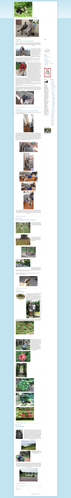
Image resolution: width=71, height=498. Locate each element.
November (53, 86)
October (53, 87)
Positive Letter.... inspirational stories (49, 63)
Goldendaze (46, 59)
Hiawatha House (47, 60)
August (53, 90)
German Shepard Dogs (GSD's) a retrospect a (26, 219)
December (53, 85)
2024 (52, 80)
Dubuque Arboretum (20, 291)
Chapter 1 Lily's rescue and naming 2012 (25, 41)
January (53, 112)
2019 (52, 113)
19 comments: (25, 107)
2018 (52, 114)
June (52, 92)
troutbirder (46, 83)
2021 (52, 83)
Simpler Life (46, 64)
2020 (52, 84)
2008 (52, 125)
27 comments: (25, 485)
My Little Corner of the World (48, 61)
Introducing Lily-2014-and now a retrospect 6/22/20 (27, 110)
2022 (52, 82)
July (52, 91)
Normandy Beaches (20, 426)
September (53, 88)
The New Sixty (46, 65)
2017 (52, 115)
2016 (52, 116)
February (53, 111)
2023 (52, 81)
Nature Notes (46, 62)
